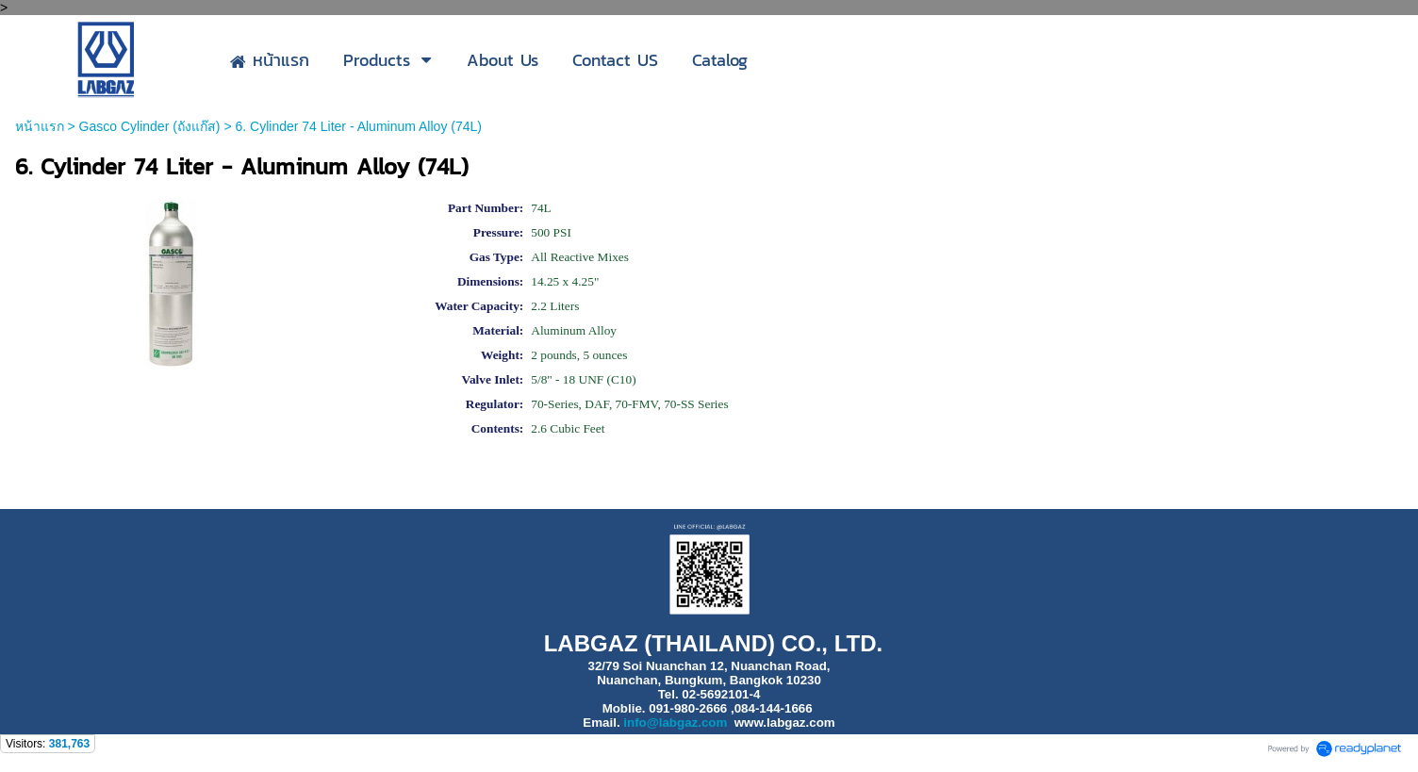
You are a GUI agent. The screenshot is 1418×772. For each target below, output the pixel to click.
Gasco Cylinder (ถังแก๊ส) (150, 126)
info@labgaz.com (675, 722)
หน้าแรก (39, 126)
